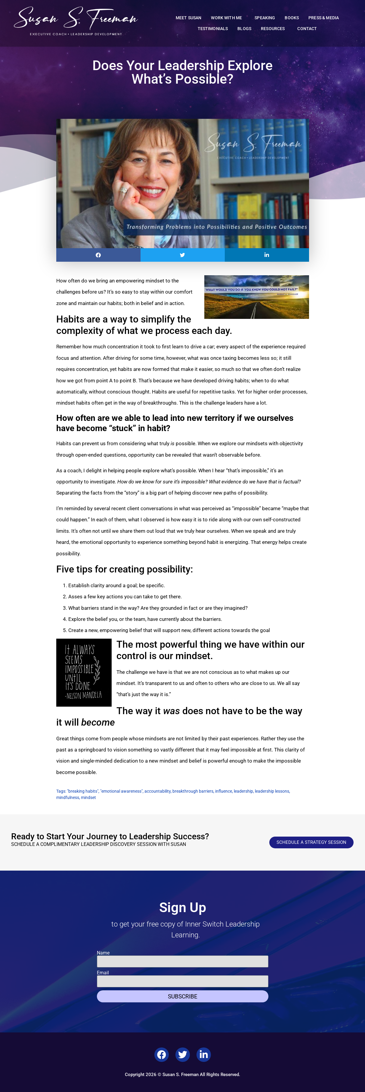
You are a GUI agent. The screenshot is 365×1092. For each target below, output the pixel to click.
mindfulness (67, 797)
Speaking (265, 17)
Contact (307, 28)
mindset (88, 797)
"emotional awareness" (121, 791)
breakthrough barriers (192, 791)
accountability (157, 791)
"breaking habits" (82, 791)
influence (223, 791)
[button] (98, 255)
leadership (243, 791)
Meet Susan (189, 17)
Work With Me (228, 18)
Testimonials (213, 28)
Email (103, 972)
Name (103, 953)
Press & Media (323, 17)
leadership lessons (272, 791)
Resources (274, 29)
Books (292, 17)
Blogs (244, 28)
